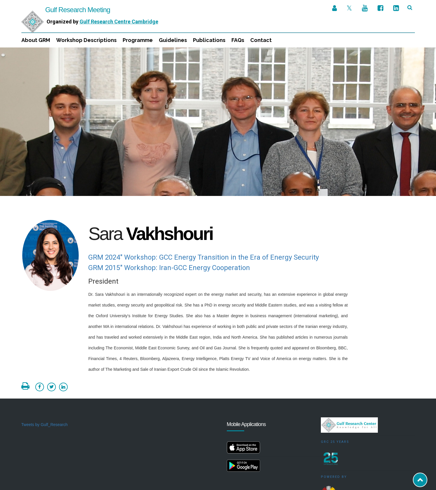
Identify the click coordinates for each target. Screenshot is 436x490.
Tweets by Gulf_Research (44, 377)
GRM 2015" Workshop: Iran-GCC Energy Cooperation (169, 220)
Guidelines (173, 40)
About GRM (35, 40)
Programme (138, 40)
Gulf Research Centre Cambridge (119, 22)
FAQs (237, 40)
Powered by (334, 429)
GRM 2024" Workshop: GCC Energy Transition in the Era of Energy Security (203, 210)
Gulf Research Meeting (65, 10)
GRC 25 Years (335, 394)
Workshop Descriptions (86, 40)
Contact (261, 40)
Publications (209, 40)
